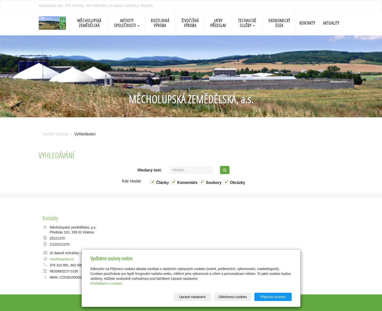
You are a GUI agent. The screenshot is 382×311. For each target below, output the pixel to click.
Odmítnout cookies (233, 297)
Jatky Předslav (218, 23)
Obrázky (234, 182)
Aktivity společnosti (127, 23)
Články (159, 182)
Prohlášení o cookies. (106, 283)
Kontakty (307, 23)
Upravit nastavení (192, 297)
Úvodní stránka (55, 134)
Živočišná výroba (190, 23)
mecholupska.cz (62, 259)
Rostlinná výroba (160, 23)
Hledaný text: (149, 170)
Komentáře (184, 182)
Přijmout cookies (273, 297)
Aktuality (331, 23)
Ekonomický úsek (279, 23)
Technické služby (247, 23)
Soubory (210, 182)
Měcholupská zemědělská (89, 23)
